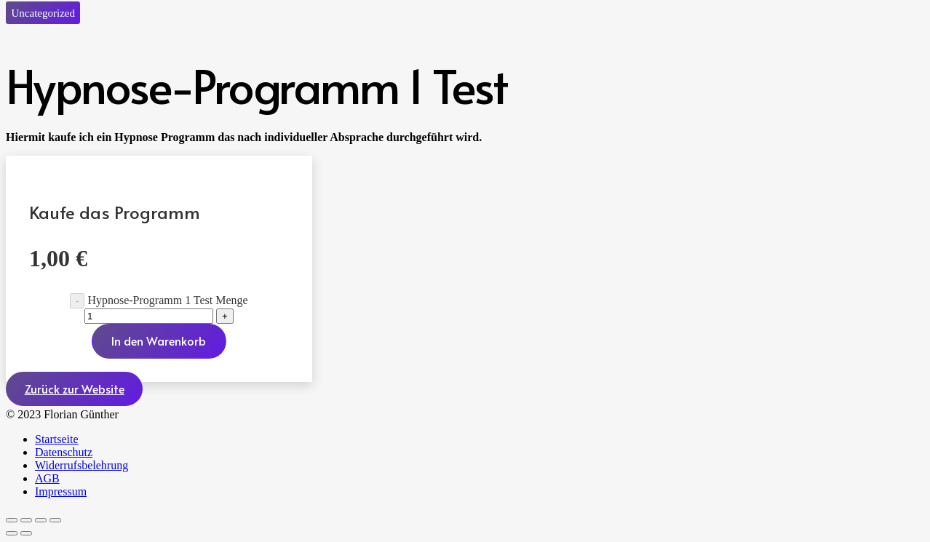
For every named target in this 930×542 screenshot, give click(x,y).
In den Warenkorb (158, 340)
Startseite (57, 439)
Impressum (61, 491)
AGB (47, 478)
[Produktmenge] (148, 316)
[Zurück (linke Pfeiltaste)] (11, 533)
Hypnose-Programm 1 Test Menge (167, 300)
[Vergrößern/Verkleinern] (11, 520)
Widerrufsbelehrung (81, 465)
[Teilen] (41, 520)
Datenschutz (63, 452)
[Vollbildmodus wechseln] (26, 520)
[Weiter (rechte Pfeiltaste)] (26, 533)
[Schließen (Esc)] (55, 520)
